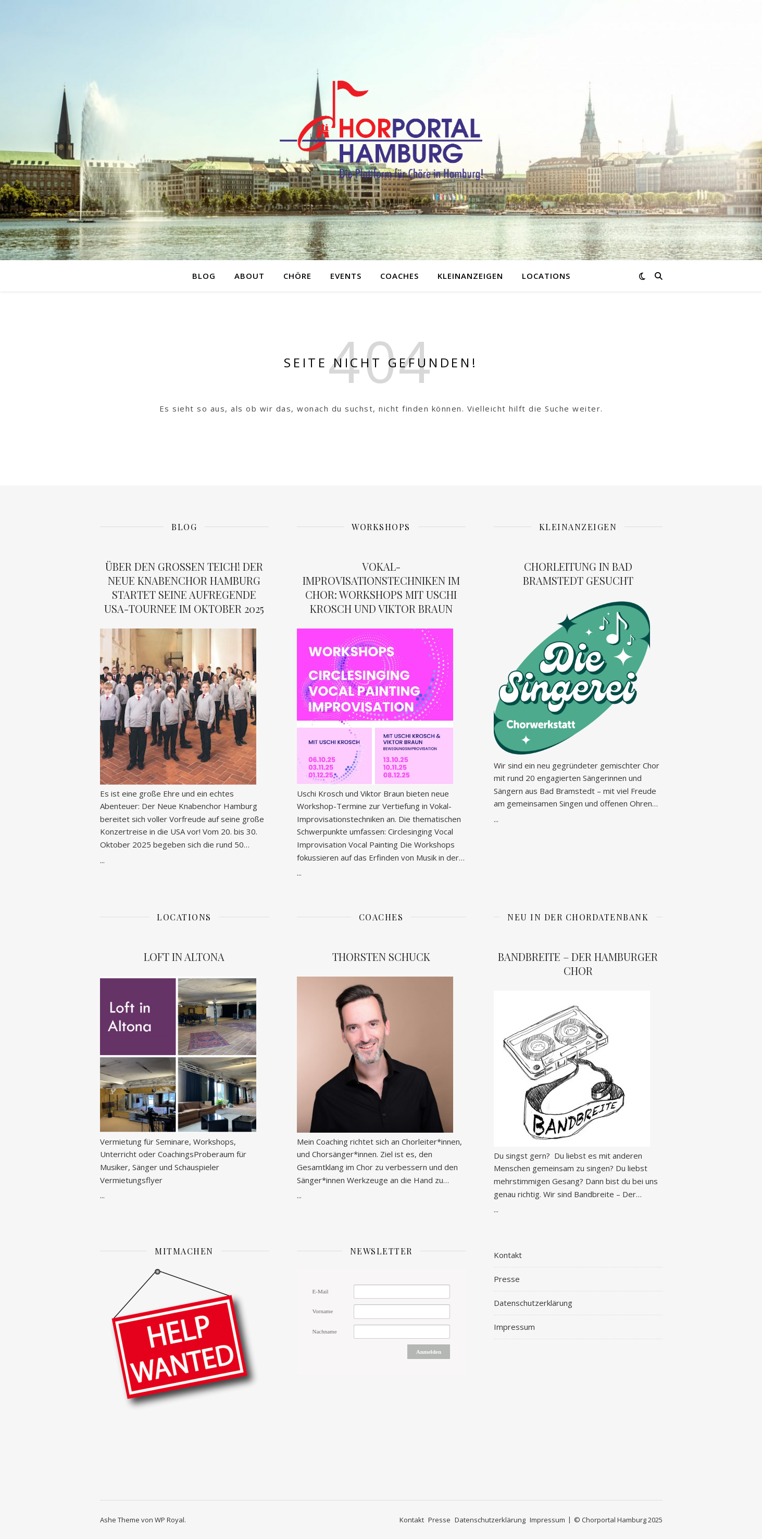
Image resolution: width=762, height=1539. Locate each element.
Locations (546, 276)
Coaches (399, 276)
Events (345, 276)
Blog (204, 276)
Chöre (297, 276)
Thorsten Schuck (381, 957)
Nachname (325, 1331)
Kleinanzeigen (470, 276)
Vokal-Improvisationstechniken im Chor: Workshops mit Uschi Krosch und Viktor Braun (381, 587)
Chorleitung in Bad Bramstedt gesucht (578, 573)
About (249, 276)
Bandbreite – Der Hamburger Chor (578, 964)
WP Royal (169, 1519)
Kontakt (508, 1255)
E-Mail (321, 1291)
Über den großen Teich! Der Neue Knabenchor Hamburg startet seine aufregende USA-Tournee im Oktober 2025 (184, 587)
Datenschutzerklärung (533, 1303)
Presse (507, 1279)
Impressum (514, 1327)
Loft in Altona (184, 957)
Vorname (323, 1311)
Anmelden (428, 1352)
